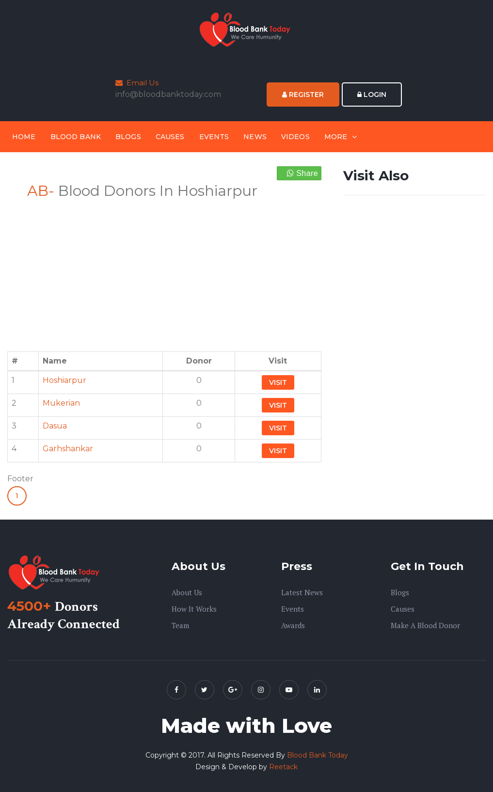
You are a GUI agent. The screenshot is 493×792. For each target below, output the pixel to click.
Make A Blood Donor (425, 625)
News (255, 136)
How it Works (194, 609)
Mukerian (61, 403)
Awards (293, 625)
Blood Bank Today (317, 755)
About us (187, 592)
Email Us (137, 82)
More (336, 136)
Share (302, 173)
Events (214, 136)
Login (371, 94)
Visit (278, 382)
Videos (295, 136)
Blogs (128, 136)
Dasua (55, 425)
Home (24, 136)
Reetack (283, 766)
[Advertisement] (164, 269)
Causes (170, 136)
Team (180, 625)
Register (303, 94)
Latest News (302, 592)
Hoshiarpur (64, 380)
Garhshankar (68, 448)
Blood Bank (75, 136)
